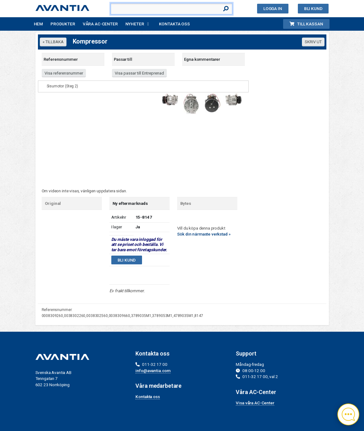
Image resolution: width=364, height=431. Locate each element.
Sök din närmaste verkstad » (204, 233)
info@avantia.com (153, 370)
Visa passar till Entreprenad (139, 73)
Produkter (62, 23)
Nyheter (134, 23)
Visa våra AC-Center (255, 402)
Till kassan (306, 23)
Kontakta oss (174, 23)
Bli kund (313, 8)
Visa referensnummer (64, 73)
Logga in (272, 8)
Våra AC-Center (100, 23)
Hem (38, 23)
